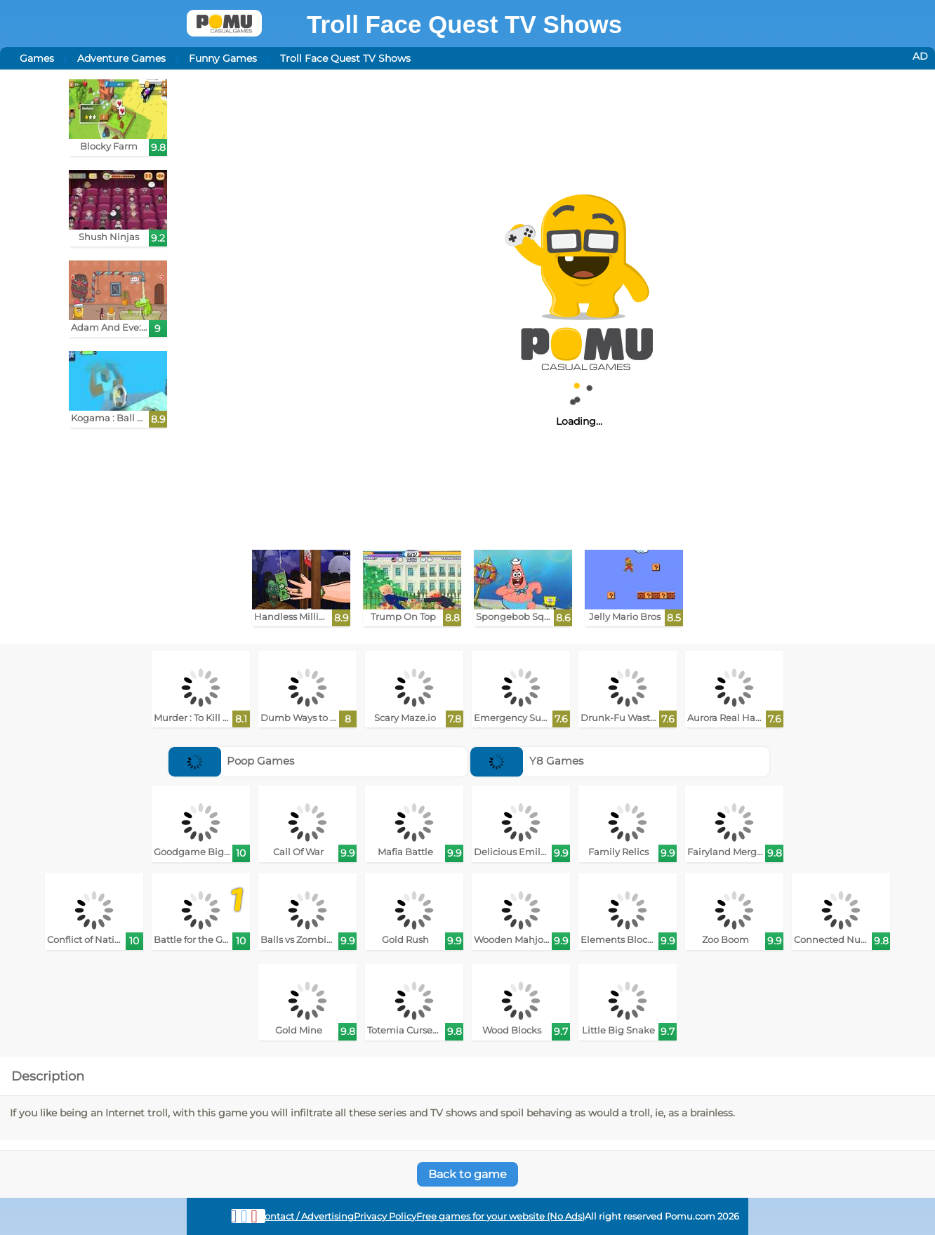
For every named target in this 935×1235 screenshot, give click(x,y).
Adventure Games (121, 58)
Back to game (467, 1174)
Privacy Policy (385, 1216)
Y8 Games (526, 760)
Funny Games (223, 58)
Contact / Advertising (306, 1216)
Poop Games (231, 760)
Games (37, 58)
